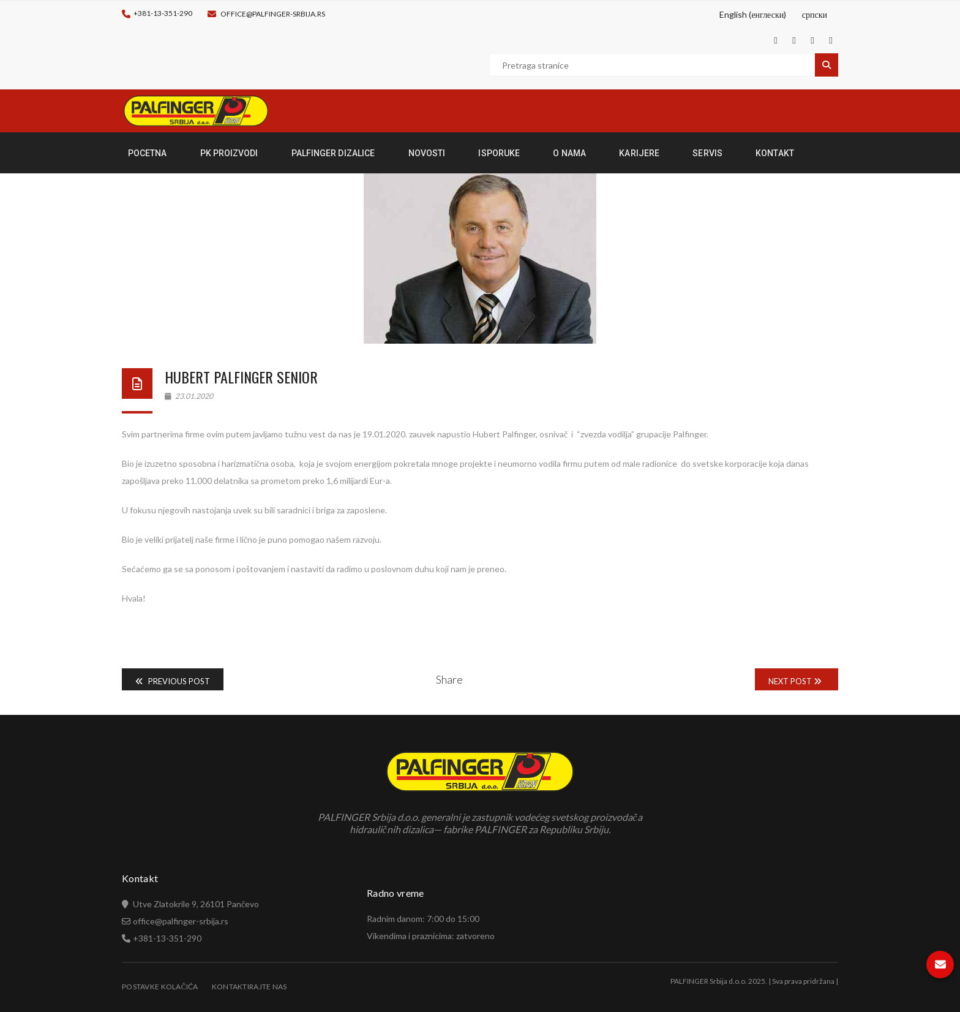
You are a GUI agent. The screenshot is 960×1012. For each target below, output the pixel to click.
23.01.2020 (189, 396)
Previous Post (172, 681)
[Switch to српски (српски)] (812, 15)
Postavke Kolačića (160, 986)
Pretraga (826, 65)
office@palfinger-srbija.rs (272, 13)
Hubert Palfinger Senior (241, 377)
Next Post (795, 681)
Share (449, 679)
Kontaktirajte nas (249, 986)
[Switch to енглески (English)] (751, 15)
